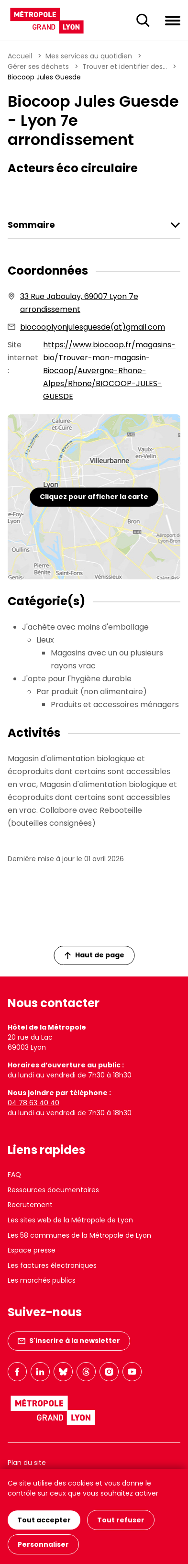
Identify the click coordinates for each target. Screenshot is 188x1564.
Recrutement (30, 1204)
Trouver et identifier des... (124, 66)
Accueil (20, 56)
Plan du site (27, 1462)
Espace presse (31, 1250)
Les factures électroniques (52, 1265)
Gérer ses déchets (38, 66)
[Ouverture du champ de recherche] (143, 20)
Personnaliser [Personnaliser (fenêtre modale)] (43, 1544)
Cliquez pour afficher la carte (94, 496)
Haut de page (94, 955)
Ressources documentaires (53, 1190)
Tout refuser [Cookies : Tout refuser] (120, 1520)
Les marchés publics (42, 1280)
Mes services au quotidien (88, 56)
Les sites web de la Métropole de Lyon (70, 1220)
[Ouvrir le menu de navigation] (172, 20)
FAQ (14, 1174)
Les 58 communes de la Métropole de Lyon (79, 1235)
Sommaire (31, 225)
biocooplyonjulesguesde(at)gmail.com (92, 327)
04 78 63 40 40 (33, 1103)
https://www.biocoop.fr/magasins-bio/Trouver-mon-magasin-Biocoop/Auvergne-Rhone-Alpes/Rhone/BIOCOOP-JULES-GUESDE (109, 370)
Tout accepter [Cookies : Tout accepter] (44, 1520)
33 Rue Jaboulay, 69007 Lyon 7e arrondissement (79, 303)
